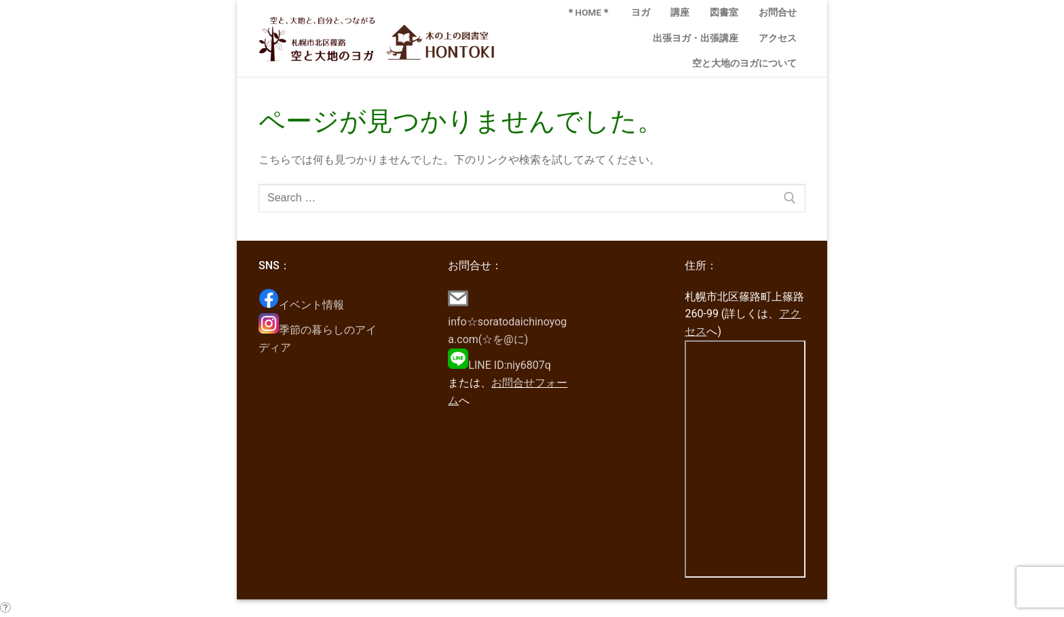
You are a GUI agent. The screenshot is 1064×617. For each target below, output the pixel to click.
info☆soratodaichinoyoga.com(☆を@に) (507, 322)
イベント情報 (301, 304)
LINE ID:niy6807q (499, 365)
